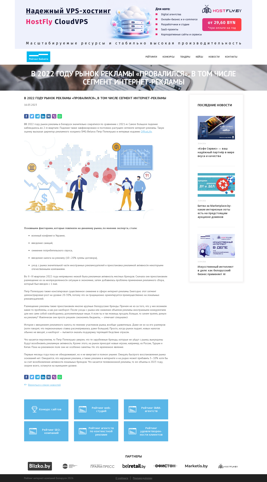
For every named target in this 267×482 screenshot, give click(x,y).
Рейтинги (151, 56)
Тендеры (185, 56)
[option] (39, 466)
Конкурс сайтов (46, 409)
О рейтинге (122, 478)
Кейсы (199, 56)
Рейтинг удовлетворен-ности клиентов (145, 431)
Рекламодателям (142, 478)
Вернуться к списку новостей (44, 385)
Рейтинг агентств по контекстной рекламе (96, 431)
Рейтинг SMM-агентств (144, 409)
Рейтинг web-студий (94, 409)
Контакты (231, 56)
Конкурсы (168, 56)
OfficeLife (146, 131)
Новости (214, 56)
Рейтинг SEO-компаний (44, 431)
